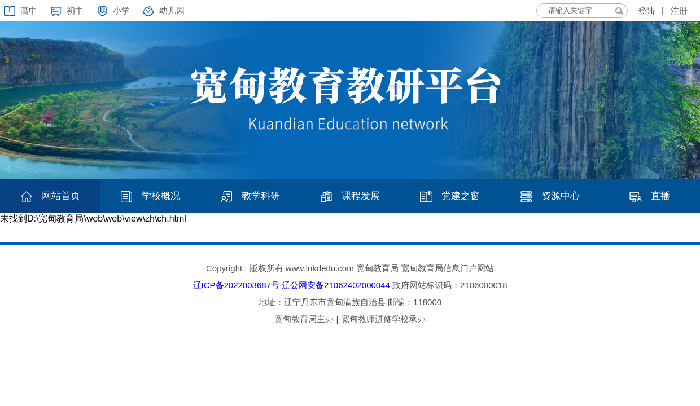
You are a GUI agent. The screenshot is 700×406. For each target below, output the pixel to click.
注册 (679, 10)
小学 (121, 10)
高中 (28, 10)
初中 (75, 10)
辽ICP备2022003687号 (236, 285)
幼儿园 (172, 10)
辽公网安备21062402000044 (336, 285)
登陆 (646, 10)
